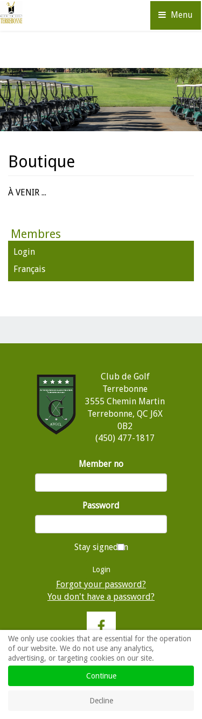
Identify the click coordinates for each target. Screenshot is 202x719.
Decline (101, 700)
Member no (101, 464)
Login (24, 252)
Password (101, 505)
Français (29, 269)
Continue (101, 675)
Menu (175, 15)
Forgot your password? (101, 584)
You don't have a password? (101, 597)
